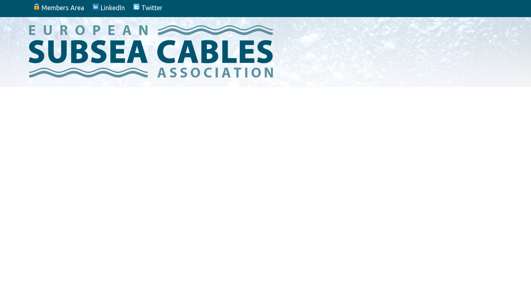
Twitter (147, 7)
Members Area (58, 7)
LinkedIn (108, 7)
